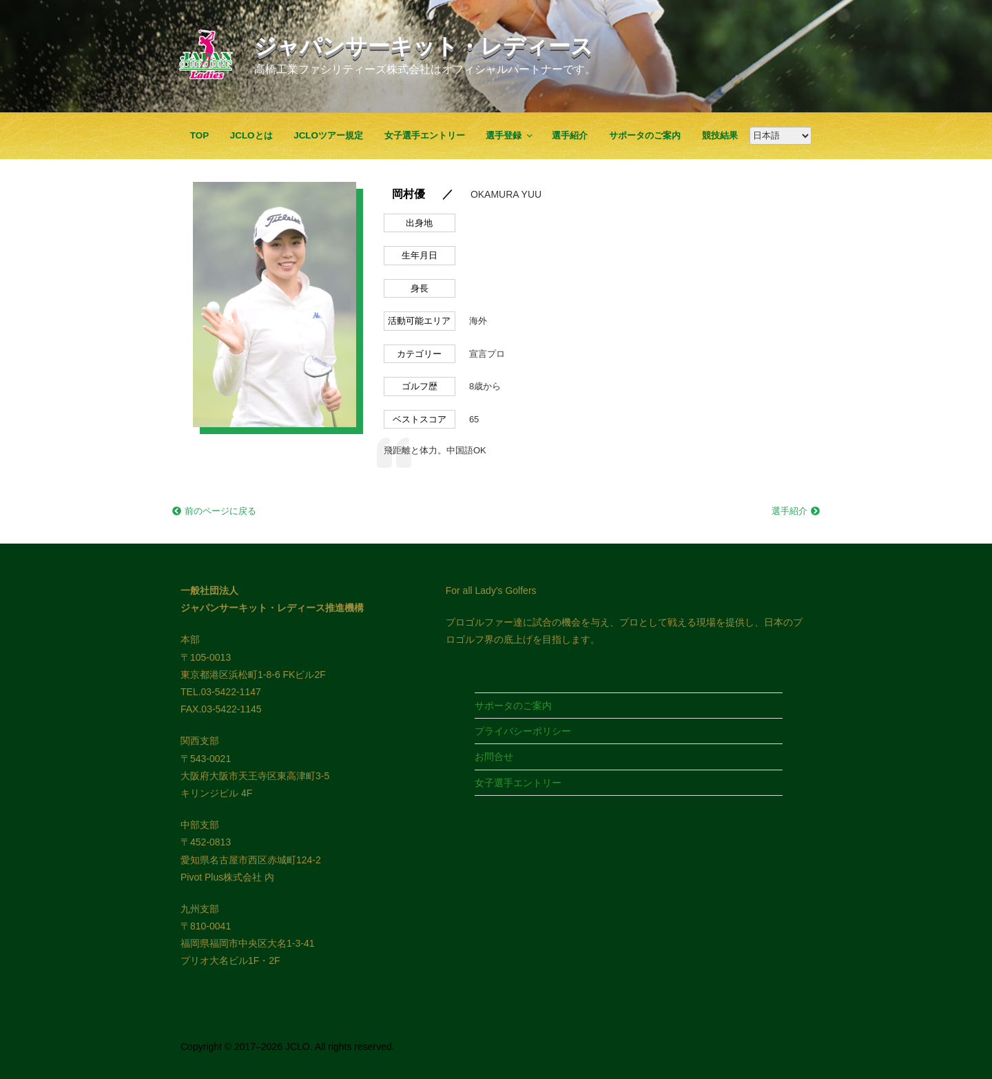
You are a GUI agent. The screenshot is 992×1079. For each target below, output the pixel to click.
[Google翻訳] (781, 136)
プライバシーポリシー (523, 731)
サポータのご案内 (645, 135)
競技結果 (720, 135)
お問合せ (494, 756)
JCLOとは (251, 135)
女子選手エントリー (424, 135)
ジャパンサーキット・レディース (423, 46)
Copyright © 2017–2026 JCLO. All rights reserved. (287, 1046)
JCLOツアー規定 (328, 135)
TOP (199, 135)
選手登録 (510, 135)
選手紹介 (570, 135)
